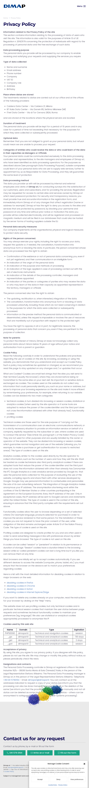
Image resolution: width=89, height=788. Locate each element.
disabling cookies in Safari (20, 589)
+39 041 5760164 (11, 679)
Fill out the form (67, 753)
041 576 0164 (14, 753)
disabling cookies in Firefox (20, 582)
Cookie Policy (9, 771)
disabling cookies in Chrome (21, 585)
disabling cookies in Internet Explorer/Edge (28, 592)
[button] (84, 772)
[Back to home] (14, 6)
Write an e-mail (40, 753)
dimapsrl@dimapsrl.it (38, 679)
